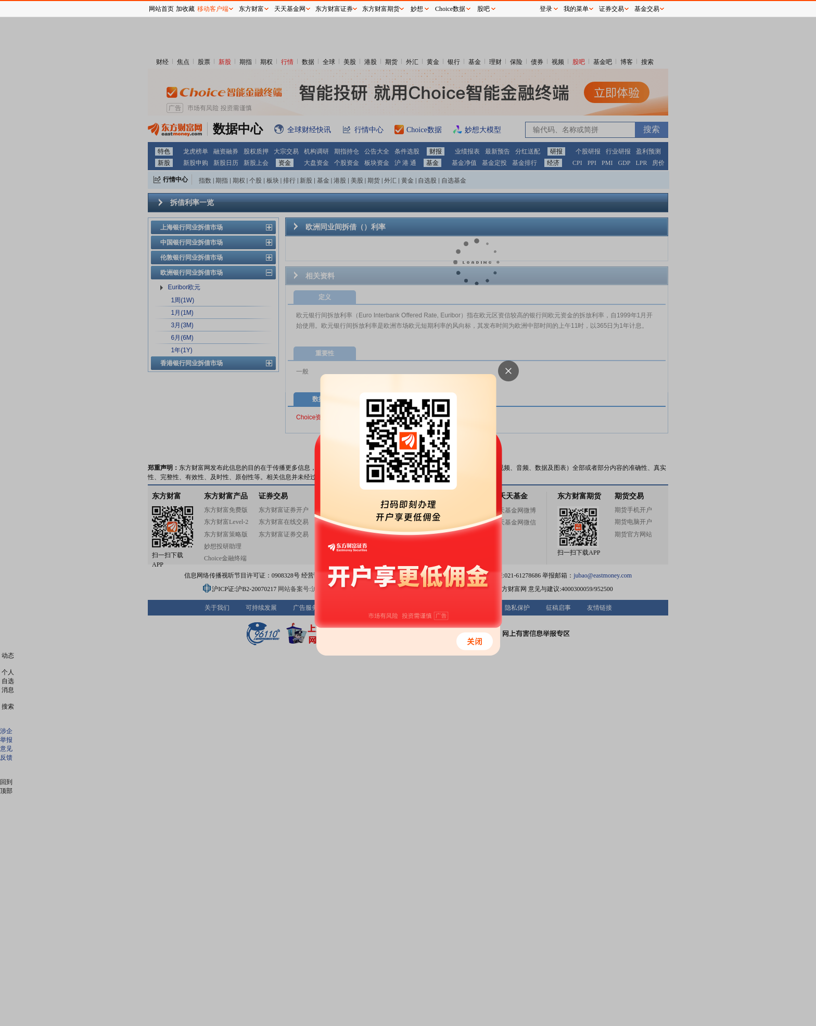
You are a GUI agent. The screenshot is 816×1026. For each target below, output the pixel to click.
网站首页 (161, 8)
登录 (546, 8)
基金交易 (646, 8)
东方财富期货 (381, 8)
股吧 (483, 8)
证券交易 (611, 8)
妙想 (417, 8)
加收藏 (185, 8)
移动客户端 (212, 8)
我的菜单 (576, 8)
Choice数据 (450, 8)
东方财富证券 (334, 8)
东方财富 (251, 8)
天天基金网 (289, 8)
